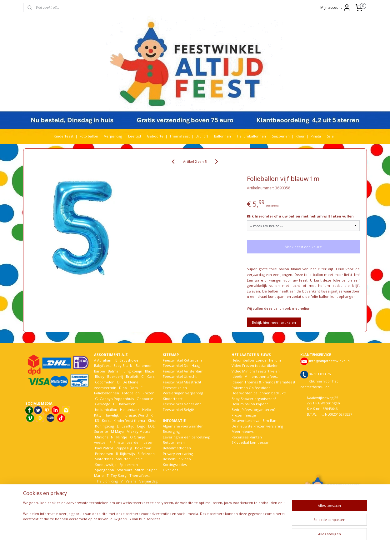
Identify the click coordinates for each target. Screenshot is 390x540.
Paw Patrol (103, 448)
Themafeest (179, 136)
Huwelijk (111, 415)
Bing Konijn (132, 371)
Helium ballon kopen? (250, 404)
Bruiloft (202, 136)
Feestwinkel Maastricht (182, 382)
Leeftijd (134, 136)
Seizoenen (281, 136)
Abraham (104, 360)
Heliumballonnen (251, 136)
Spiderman (128, 464)
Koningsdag (104, 426)
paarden (134, 442)
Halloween (126, 404)
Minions (101, 437)
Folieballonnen (106, 393)
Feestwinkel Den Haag (181, 365)
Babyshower (130, 360)
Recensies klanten (247, 437)
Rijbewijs (127, 453)
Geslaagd (102, 404)
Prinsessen (103, 453)
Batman (114, 371)
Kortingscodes (175, 464)
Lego (140, 426)
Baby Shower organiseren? (254, 398)
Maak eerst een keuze (303, 246)
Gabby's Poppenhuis (116, 398)
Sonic (137, 459)
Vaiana (131, 481)
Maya (119, 431)
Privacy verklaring (178, 453)
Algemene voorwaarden (183, 426)
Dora (133, 387)
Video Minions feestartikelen (256, 371)
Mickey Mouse (139, 431)
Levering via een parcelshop (186, 437)
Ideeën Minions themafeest (255, 376)
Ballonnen (222, 136)
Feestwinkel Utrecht (180, 376)
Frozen (148, 393)
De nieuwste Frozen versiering (257, 426)
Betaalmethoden (177, 448)
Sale (330, 136)
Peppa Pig (124, 448)
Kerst (106, 420)
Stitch (139, 470)
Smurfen (123, 459)
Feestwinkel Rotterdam (182, 360)
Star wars (124, 470)
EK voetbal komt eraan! (251, 442)
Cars (150, 376)
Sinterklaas (104, 459)
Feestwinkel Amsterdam (183, 371)
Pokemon (143, 448)
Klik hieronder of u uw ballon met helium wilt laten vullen (300, 216)
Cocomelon (104, 382)
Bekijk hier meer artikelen (274, 322)
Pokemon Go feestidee (251, 387)
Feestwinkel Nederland (182, 404)
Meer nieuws (242, 431)
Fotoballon (131, 393)
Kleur (300, 136)
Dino (123, 387)
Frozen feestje (244, 415)
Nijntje (121, 437)
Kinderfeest (63, 136)
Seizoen (148, 453)
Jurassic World (136, 415)
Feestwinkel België (178, 409)
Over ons (170, 470)
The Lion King (106, 481)
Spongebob (104, 470)
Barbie (99, 371)
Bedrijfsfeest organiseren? (253, 409)
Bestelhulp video (177, 459)
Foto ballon (88, 136)
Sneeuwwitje (106, 464)
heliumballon (106, 409)
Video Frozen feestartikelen (255, 365)
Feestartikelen (175, 387)
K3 (96, 420)
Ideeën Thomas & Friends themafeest (263, 382)
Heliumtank (129, 409)
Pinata (316, 136)
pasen (148, 442)
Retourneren (174, 442)
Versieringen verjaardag (183, 393)
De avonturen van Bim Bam (255, 420)
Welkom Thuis (128, 486)
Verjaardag (113, 136)
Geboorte (155, 136)
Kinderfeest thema (129, 420)
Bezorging (171, 431)
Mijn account (335, 7)
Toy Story (119, 475)
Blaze (149, 371)
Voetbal (101, 486)
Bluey (99, 376)
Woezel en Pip (124, 492)
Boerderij (115, 376)
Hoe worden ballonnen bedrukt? (259, 393)
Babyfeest (102, 365)
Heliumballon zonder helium (256, 360)
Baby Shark (122, 365)
